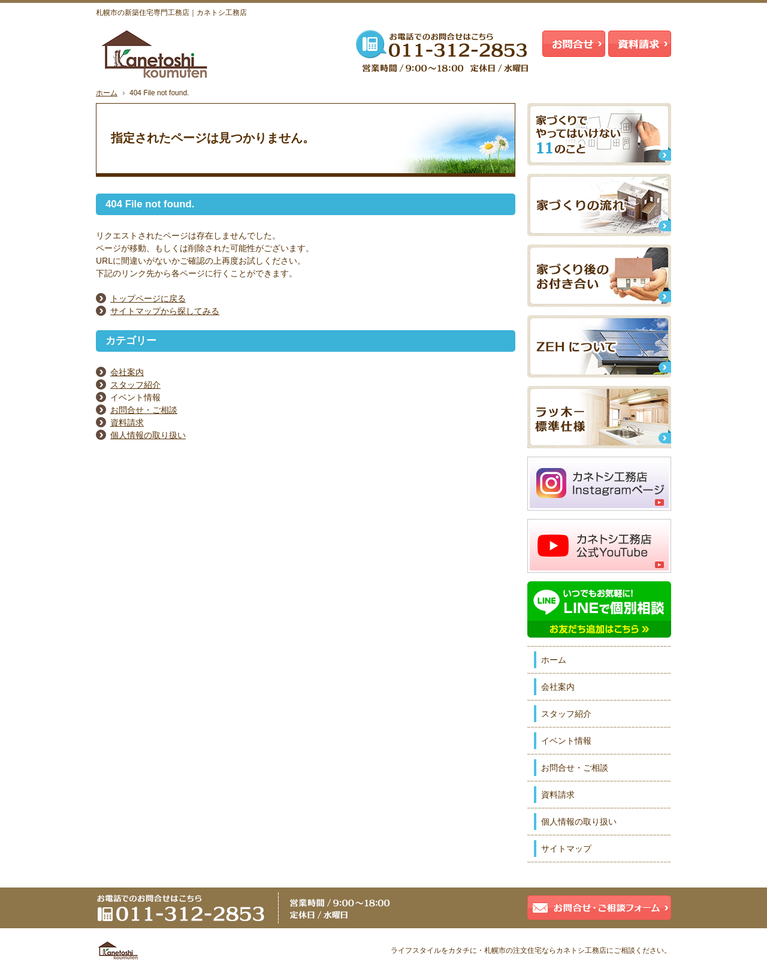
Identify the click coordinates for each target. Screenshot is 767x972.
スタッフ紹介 (135, 385)
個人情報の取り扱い (148, 435)
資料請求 (127, 422)
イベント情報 (566, 740)
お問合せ (573, 44)
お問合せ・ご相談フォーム (599, 907)
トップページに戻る (148, 298)
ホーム (553, 660)
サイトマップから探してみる (164, 311)
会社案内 (127, 372)
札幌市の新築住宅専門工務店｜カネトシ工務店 (171, 12)
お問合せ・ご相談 (143, 410)
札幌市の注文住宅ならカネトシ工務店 (545, 950)
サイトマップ (566, 848)
